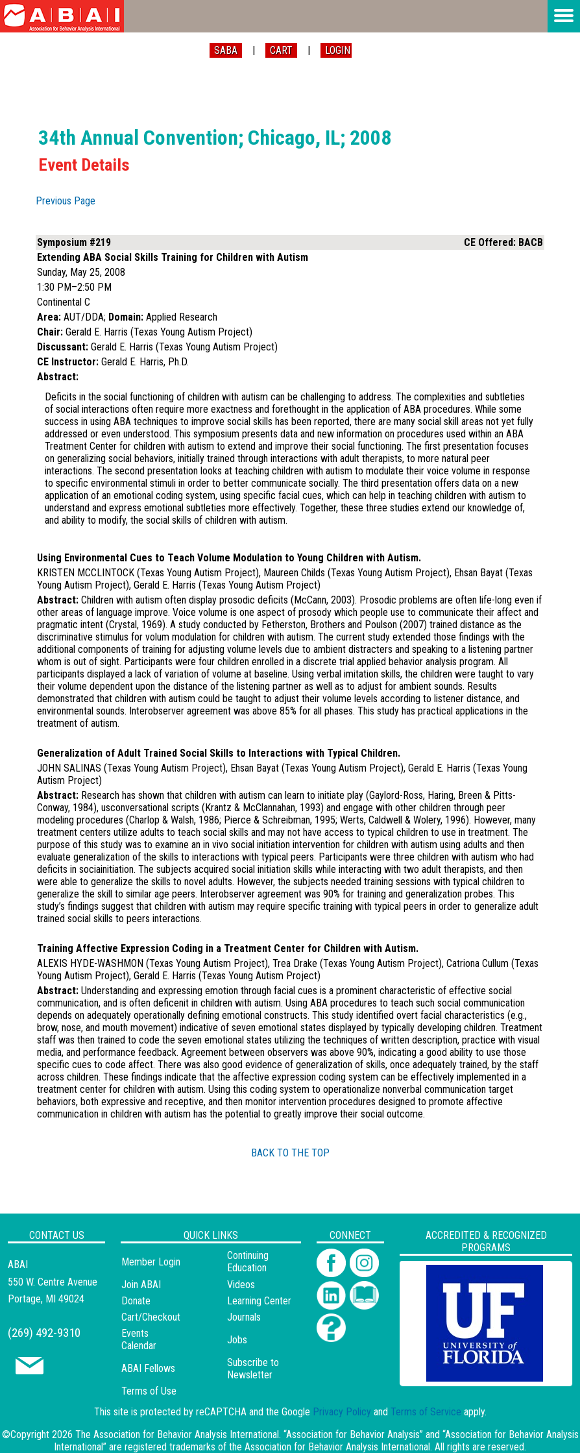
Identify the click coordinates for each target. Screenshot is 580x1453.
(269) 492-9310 (44, 1332)
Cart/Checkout (150, 1317)
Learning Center (259, 1301)
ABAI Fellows (148, 1368)
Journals (244, 1317)
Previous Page (65, 201)
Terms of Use (148, 1391)
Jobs (237, 1340)
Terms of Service (426, 1412)
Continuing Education (248, 1261)
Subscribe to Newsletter (253, 1368)
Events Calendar (138, 1339)
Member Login (150, 1262)
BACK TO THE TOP (290, 1153)
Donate (136, 1301)
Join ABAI (141, 1284)
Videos (241, 1284)
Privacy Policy (342, 1412)
